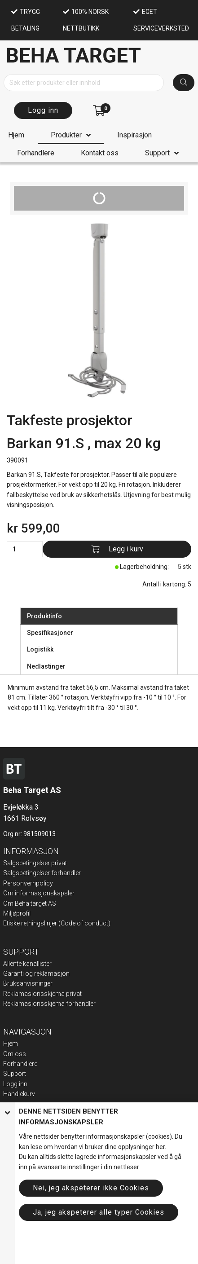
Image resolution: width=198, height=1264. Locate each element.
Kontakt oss (100, 153)
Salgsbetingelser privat (35, 863)
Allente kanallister (27, 963)
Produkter (66, 135)
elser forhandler (58, 872)
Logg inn (43, 110)
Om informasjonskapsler (39, 893)
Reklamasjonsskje (29, 1003)
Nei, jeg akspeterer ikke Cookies (91, 1188)
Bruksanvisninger (28, 983)
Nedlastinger (46, 666)
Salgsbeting (19, 872)
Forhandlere (35, 153)
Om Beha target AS (29, 903)
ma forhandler (75, 1003)
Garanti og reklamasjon (36, 973)
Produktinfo (44, 616)
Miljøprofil (17, 913)
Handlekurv (19, 1093)
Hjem (16, 135)
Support (157, 153)
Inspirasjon (134, 135)
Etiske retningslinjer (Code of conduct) (56, 923)
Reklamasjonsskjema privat (42, 993)
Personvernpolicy (28, 883)
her (160, 1146)
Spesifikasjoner (50, 632)
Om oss (14, 1053)
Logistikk (40, 649)
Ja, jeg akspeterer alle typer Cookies (98, 1212)
